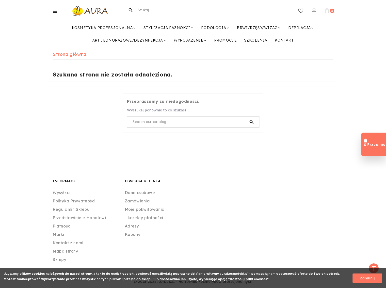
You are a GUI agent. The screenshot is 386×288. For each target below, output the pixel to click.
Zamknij (367, 278)
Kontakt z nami (68, 242)
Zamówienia (137, 200)
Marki (58, 234)
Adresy (132, 226)
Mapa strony (65, 251)
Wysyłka (61, 192)
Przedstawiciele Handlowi (79, 217)
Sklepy (59, 259)
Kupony (133, 234)
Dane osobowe (140, 192)
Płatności (62, 226)
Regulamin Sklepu (71, 209)
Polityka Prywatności (74, 200)
